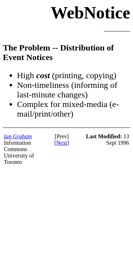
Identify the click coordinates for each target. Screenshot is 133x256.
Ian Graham (18, 136)
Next (61, 143)
